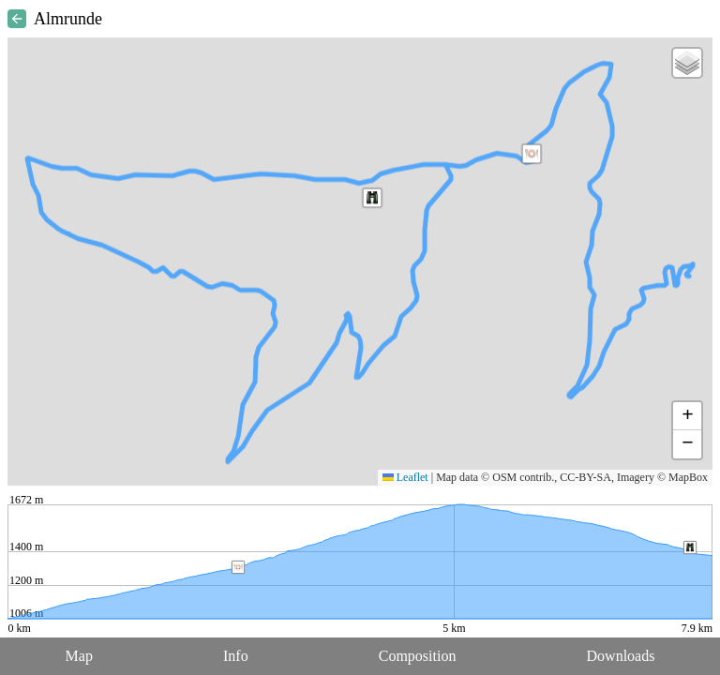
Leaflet (405, 477)
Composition (418, 656)
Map (79, 656)
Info (235, 656)
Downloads (621, 656)
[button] (531, 153)
